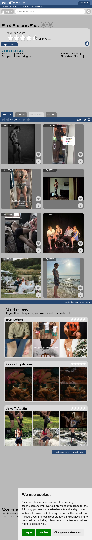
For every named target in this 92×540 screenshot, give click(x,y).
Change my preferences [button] (67, 532)
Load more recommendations (69, 452)
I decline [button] (43, 532)
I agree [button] (28, 532)
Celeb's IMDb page (12, 50)
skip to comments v (77, 301)
